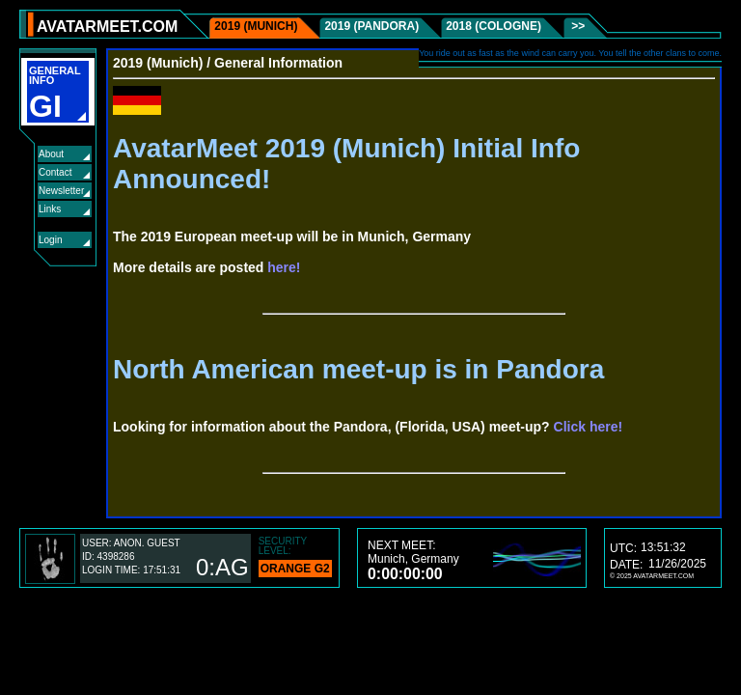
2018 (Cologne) (493, 26)
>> (576, 26)
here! (283, 267)
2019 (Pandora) (371, 26)
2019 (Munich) (255, 26)
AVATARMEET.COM (107, 26)
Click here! (588, 426)
